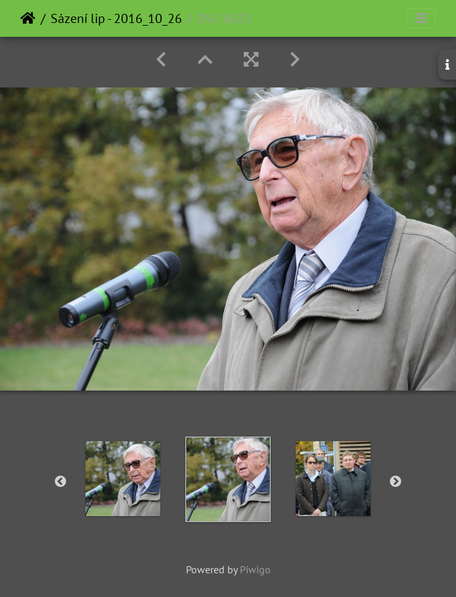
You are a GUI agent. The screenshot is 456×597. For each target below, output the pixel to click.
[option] (122, 478)
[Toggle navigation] (421, 18)
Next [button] (395, 482)
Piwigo (255, 569)
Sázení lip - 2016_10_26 (116, 18)
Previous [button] (60, 482)
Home (27, 18)
